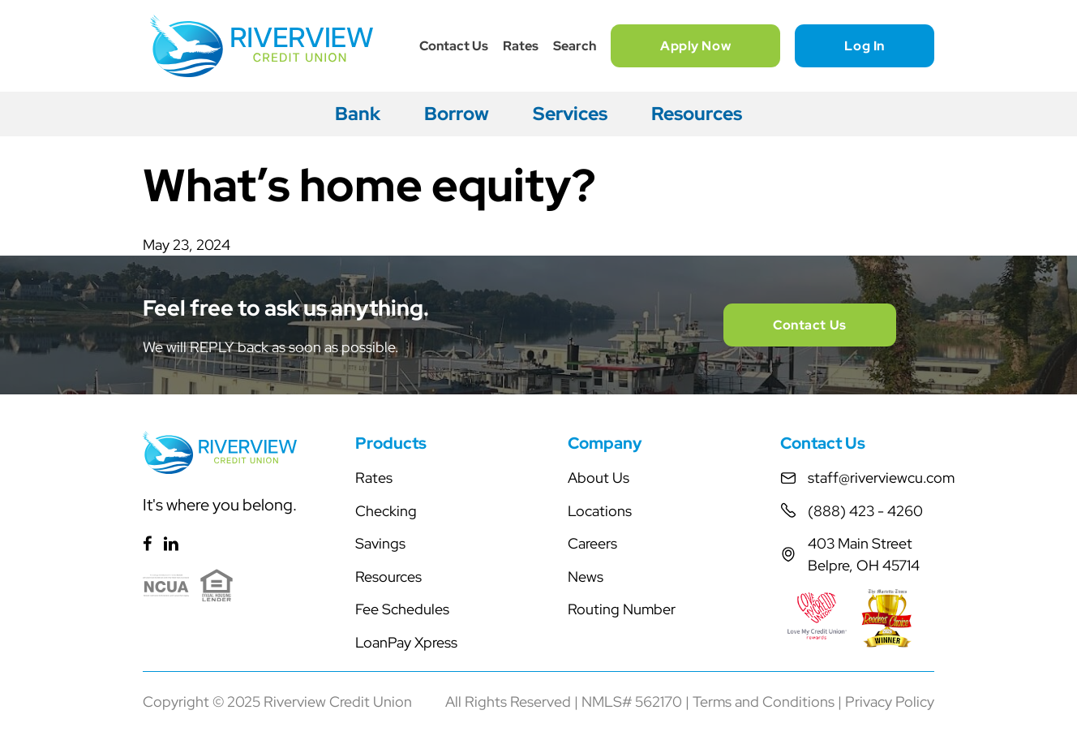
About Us (598, 477)
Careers (592, 543)
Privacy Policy (889, 701)
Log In (864, 45)
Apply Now (695, 45)
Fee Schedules (402, 609)
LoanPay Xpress (406, 642)
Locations (600, 510)
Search (574, 45)
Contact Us (453, 45)
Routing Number (622, 609)
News (585, 576)
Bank (357, 113)
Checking (386, 510)
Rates (520, 45)
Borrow (456, 113)
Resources (696, 113)
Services (570, 113)
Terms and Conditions (764, 701)
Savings (380, 543)
